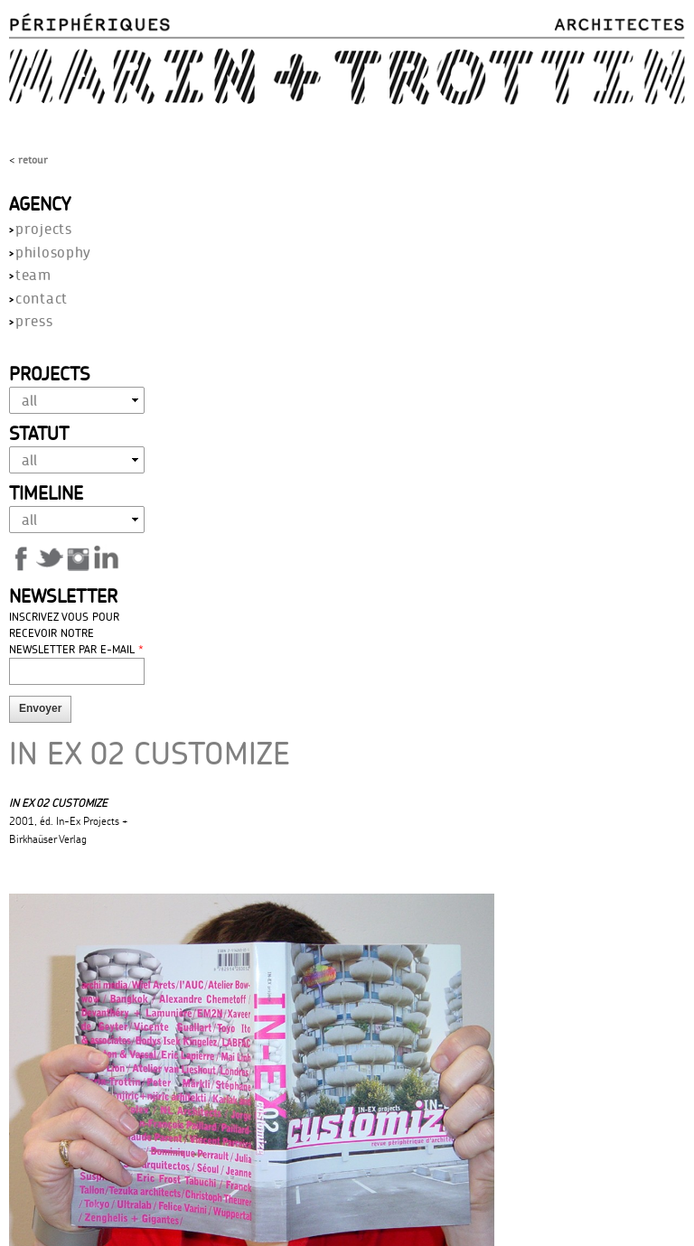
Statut (39, 433)
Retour (33, 159)
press (34, 320)
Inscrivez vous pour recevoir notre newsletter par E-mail (76, 633)
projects (43, 228)
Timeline (46, 492)
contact (41, 297)
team (33, 274)
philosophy (53, 251)
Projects (49, 373)
